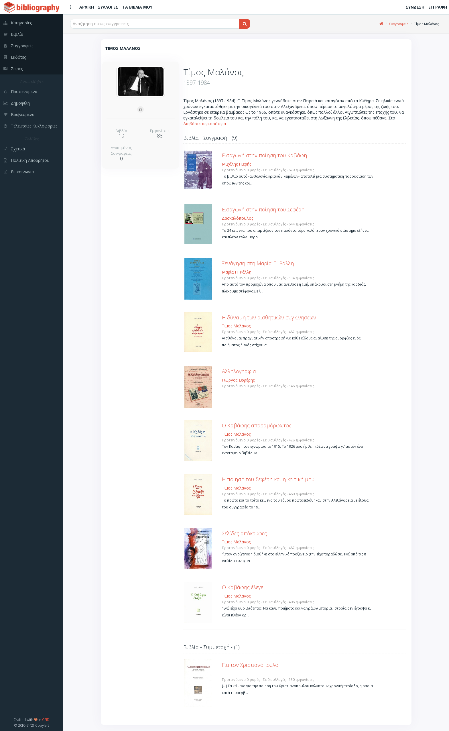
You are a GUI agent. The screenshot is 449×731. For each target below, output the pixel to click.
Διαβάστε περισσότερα (204, 123)
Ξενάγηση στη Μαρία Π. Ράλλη (258, 263)
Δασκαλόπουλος (237, 218)
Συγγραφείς (398, 23)
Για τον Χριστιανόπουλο (250, 664)
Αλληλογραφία (239, 371)
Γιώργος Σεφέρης (238, 380)
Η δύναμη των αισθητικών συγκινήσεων (269, 317)
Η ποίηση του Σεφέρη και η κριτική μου (268, 479)
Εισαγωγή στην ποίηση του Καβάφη (264, 155)
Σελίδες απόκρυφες (244, 533)
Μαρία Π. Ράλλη (236, 272)
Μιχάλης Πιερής (236, 164)
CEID (46, 719)
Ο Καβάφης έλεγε (242, 587)
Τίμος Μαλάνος (236, 326)
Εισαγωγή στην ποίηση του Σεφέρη (263, 209)
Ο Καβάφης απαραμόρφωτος (257, 425)
